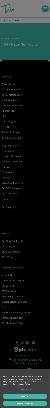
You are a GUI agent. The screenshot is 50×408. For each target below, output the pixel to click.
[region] (25, 388)
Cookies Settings (25, 389)
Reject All (25, 396)
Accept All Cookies (25, 403)
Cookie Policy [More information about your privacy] (24, 384)
